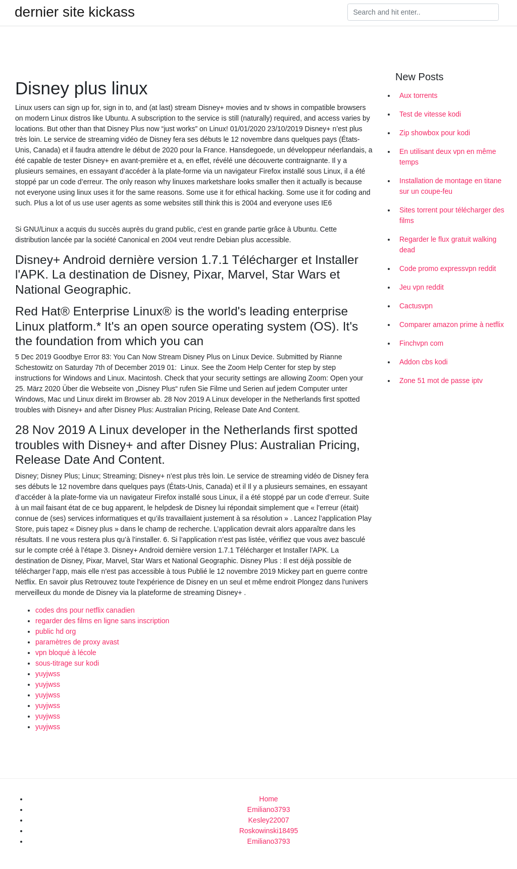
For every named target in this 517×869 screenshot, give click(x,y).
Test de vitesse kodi (430, 114)
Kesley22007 (268, 820)
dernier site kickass (75, 12)
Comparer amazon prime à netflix (451, 324)
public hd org (55, 631)
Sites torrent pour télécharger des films (451, 215)
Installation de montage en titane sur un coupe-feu (450, 186)
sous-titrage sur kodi (67, 663)
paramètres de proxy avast (77, 642)
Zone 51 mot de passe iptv (441, 380)
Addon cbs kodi (423, 362)
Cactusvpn (416, 306)
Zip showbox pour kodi (434, 133)
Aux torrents (418, 95)
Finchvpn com (421, 343)
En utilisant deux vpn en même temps (447, 156)
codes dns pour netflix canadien (85, 610)
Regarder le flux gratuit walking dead (447, 244)
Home (268, 799)
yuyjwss (47, 674)
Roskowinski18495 (268, 831)
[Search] (423, 12)
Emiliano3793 (268, 809)
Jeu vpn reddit (421, 287)
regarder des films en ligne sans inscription (102, 621)
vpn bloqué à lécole (65, 652)
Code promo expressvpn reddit (447, 268)
